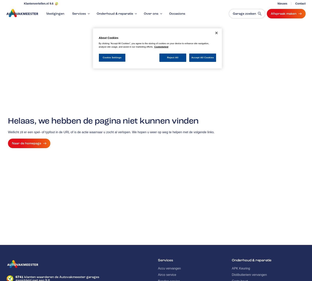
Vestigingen (55, 14)
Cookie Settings (112, 57)
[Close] (216, 33)
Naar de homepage (29, 143)
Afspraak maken (286, 13)
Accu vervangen (169, 268)
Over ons (153, 14)
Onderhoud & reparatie (117, 14)
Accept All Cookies (202, 57)
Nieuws (282, 3)
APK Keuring (241, 268)
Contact (300, 3)
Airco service (167, 274)
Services (81, 14)
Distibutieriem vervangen (249, 274)
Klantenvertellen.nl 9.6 (39, 3)
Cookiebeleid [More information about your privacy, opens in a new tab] (161, 47)
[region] (157, 48)
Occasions (177, 14)
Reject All (172, 57)
